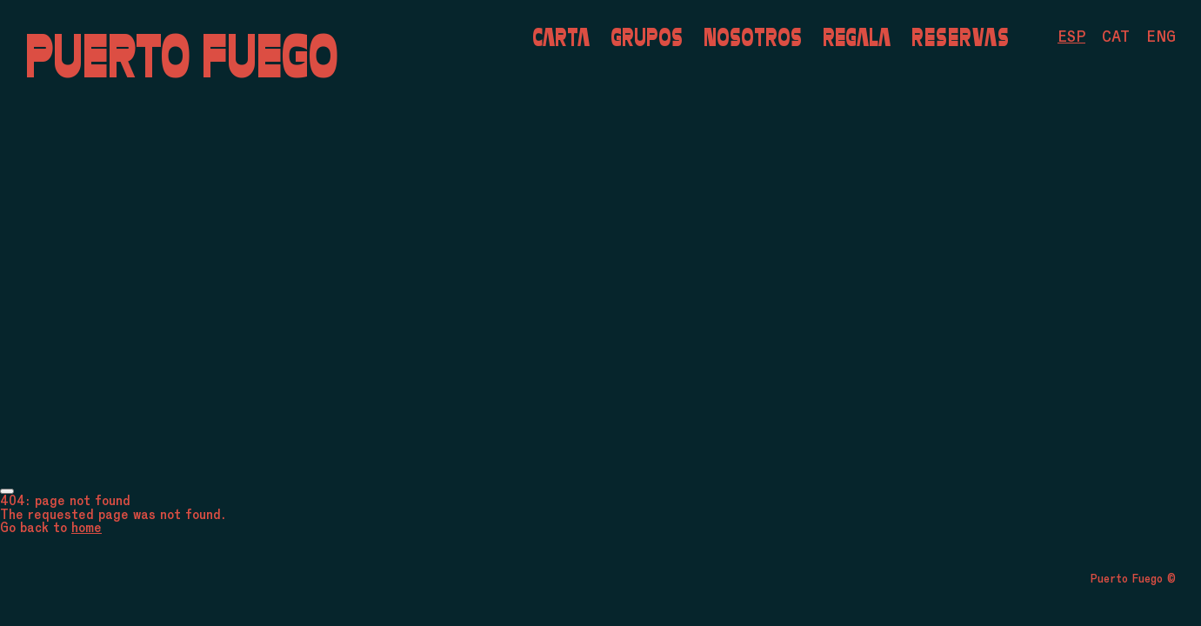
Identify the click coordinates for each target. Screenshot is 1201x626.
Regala (857, 37)
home (86, 527)
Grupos (647, 37)
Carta (561, 37)
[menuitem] (1071, 36)
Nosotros (753, 37)
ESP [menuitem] (1071, 36)
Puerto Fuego (181, 55)
